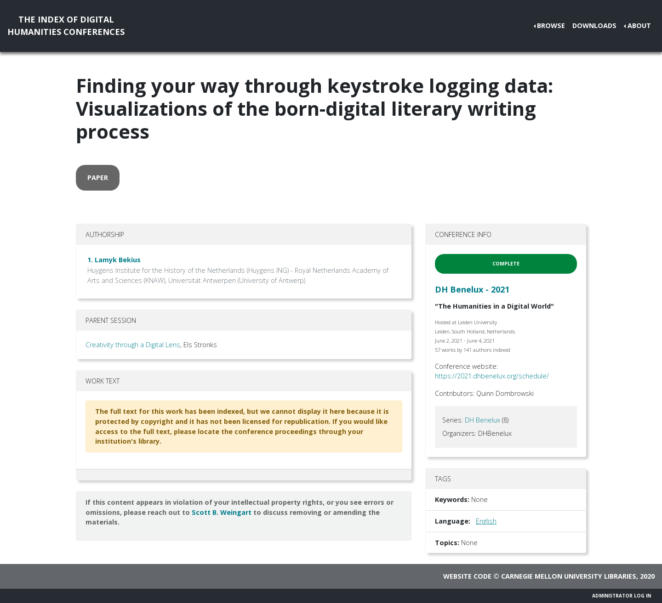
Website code (467, 576)
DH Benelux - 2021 (472, 289)
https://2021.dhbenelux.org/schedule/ (492, 376)
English (486, 521)
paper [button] (97, 177)
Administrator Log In (621, 595)
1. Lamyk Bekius (114, 259)
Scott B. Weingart (221, 512)
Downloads (594, 25)
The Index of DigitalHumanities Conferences (66, 25)
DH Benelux (482, 420)
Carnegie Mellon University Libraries (568, 576)
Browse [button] (551, 25)
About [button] (639, 25)
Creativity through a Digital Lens (133, 344)
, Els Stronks (198, 344)
